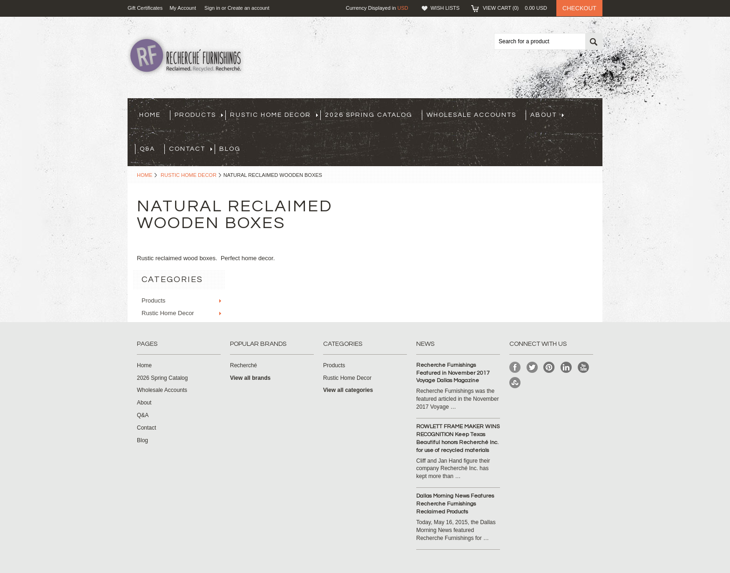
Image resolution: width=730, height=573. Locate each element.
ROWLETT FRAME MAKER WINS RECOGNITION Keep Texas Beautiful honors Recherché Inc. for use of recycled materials (458, 438)
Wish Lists (445, 8)
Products (199, 115)
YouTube (583, 367)
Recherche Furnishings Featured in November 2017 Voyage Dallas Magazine (453, 373)
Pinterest (549, 367)
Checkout (579, 8)
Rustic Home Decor (274, 115)
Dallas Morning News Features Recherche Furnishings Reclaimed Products (455, 504)
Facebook (515, 367)
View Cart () (515, 8)
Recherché (243, 365)
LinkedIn (566, 367)
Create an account (249, 8)
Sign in (212, 8)
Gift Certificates (145, 8)
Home (144, 175)
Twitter (532, 367)
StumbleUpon (515, 383)
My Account (182, 8)
